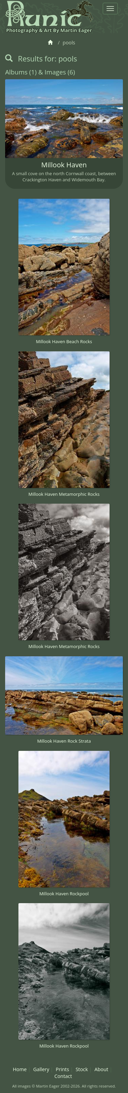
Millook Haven (64, 164)
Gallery (41, 1069)
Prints (62, 1069)
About (102, 1069)
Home (20, 1069)
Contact (63, 1076)
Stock (81, 1069)
